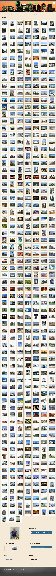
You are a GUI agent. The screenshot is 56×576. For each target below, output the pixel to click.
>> (12, 559)
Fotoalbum (6, 14)
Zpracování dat (21, 569)
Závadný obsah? (15, 569)
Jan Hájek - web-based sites (26, 3)
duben (7, 559)
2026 (11, 559)
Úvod (2, 14)
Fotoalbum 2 (14, 551)
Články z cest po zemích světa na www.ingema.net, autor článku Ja (38, 547)
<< (5, 559)
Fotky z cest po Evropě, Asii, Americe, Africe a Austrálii (20, 14)
